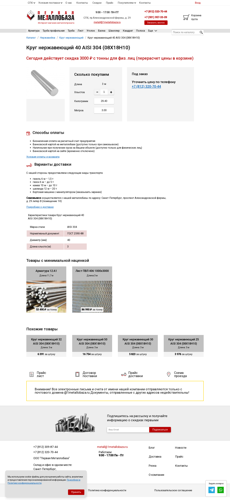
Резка (152, 468)
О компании (156, 477)
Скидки (96, 2)
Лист (80, 32)
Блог (152, 450)
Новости (180, 450)
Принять (76, 492)
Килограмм (81, 104)
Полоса (140, 32)
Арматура (33, 32)
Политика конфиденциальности (107, 493)
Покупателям (126, 2)
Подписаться (160, 432)
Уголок (91, 32)
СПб (30, 2)
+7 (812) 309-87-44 (45, 449)
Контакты (82, 2)
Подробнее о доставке (40, 210)
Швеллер (114, 32)
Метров (79, 113)
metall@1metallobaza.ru (107, 22)
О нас (68, 2)
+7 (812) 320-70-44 (146, 89)
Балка (101, 32)
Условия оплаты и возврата (42, 159)
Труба (71, 32)
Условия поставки (49, 2)
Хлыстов (79, 95)
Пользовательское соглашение (173, 493)
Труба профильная (54, 32)
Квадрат (128, 32)
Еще (152, 32)
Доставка (155, 459)
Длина (78, 87)
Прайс (109, 2)
